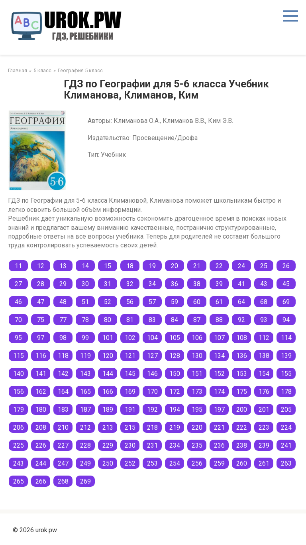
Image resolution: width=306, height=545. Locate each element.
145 (130, 373)
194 (174, 409)
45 (286, 284)
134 (219, 355)
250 (107, 463)
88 (219, 320)
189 (107, 409)
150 (174, 373)
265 (18, 481)
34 (152, 284)
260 (241, 463)
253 (152, 463)
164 (63, 391)
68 (263, 302)
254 (174, 463)
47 (40, 302)
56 (129, 302)
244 (40, 463)
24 (241, 266)
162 (40, 391)
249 (85, 463)
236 (219, 445)
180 (40, 409)
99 (85, 338)
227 (63, 445)
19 (152, 266)
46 (18, 302)
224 (286, 427)
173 (197, 391)
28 (40, 284)
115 (18, 355)
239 (264, 445)
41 (241, 284)
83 (152, 320)
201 (264, 409)
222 (241, 427)
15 (107, 266)
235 (197, 445)
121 (130, 355)
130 (197, 355)
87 (196, 320)
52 (107, 302)
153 (241, 373)
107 (219, 338)
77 (63, 320)
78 (85, 320)
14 (85, 266)
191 (130, 409)
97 (40, 338)
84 (174, 320)
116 (40, 355)
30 (85, 284)
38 (196, 284)
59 (174, 302)
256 (197, 463)
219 (174, 427)
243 (18, 463)
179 (18, 409)
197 (219, 409)
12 (40, 266)
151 (197, 373)
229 (107, 445)
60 (196, 302)
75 (40, 320)
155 (286, 373)
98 (63, 338)
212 (85, 427)
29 (63, 284)
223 (264, 427)
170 (152, 391)
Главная (17, 70)
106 (197, 338)
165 (85, 391)
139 (286, 355)
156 (18, 391)
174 (219, 391)
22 (219, 266)
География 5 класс (80, 70)
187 (85, 409)
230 (130, 445)
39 (219, 284)
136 (241, 355)
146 (152, 373)
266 (40, 481)
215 (130, 427)
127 (152, 355)
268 (63, 481)
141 (40, 373)
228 (85, 445)
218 (152, 427)
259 (219, 463)
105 (174, 338)
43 (263, 284)
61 (219, 302)
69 (286, 302)
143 (85, 373)
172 (174, 391)
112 (264, 338)
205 (286, 409)
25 (263, 266)
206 (18, 427)
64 (241, 302)
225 (18, 445)
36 (174, 284)
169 (130, 391)
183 (63, 409)
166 (107, 391)
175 (241, 391)
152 (219, 373)
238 (241, 445)
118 (63, 355)
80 (107, 320)
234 (174, 445)
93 (263, 320)
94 (286, 320)
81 (129, 320)
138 (264, 355)
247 (63, 463)
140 (18, 373)
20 (174, 266)
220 (197, 427)
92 (241, 320)
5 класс (42, 70)
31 (107, 284)
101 (107, 338)
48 (63, 302)
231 (152, 445)
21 (196, 266)
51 (85, 302)
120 (107, 355)
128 (174, 355)
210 (63, 427)
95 (18, 338)
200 (241, 409)
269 (85, 481)
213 (107, 427)
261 (264, 463)
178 (286, 391)
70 (18, 320)
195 (197, 409)
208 (40, 427)
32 (129, 284)
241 (286, 445)
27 (18, 284)
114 (286, 338)
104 (152, 338)
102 (130, 338)
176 (264, 391)
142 (63, 373)
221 (219, 427)
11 (18, 266)
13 (63, 266)
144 (107, 373)
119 (85, 355)
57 (152, 302)
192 (152, 409)
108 (241, 338)
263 (286, 463)
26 (286, 266)
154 (264, 373)
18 (129, 266)
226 (40, 445)
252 (130, 463)
